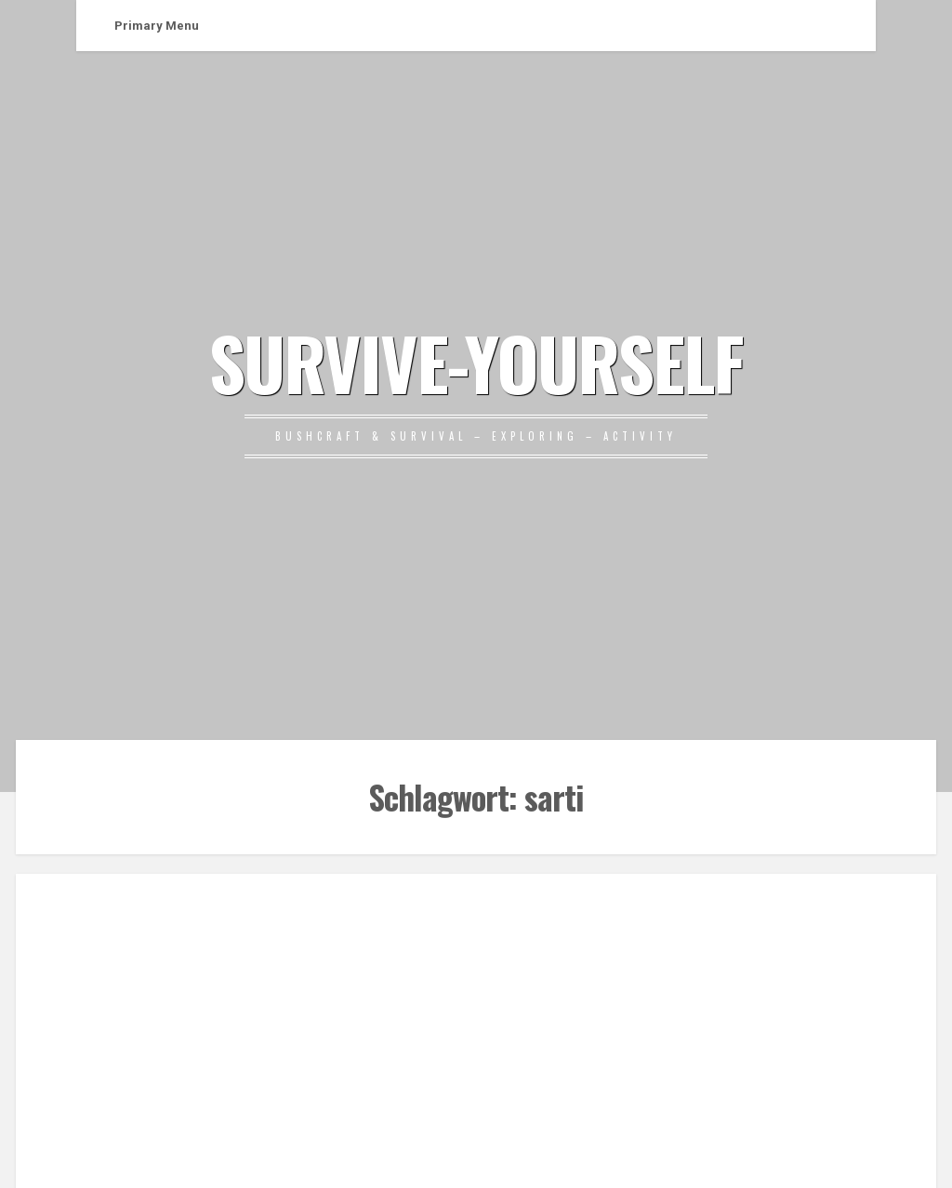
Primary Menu (156, 26)
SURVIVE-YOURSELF (476, 362)
